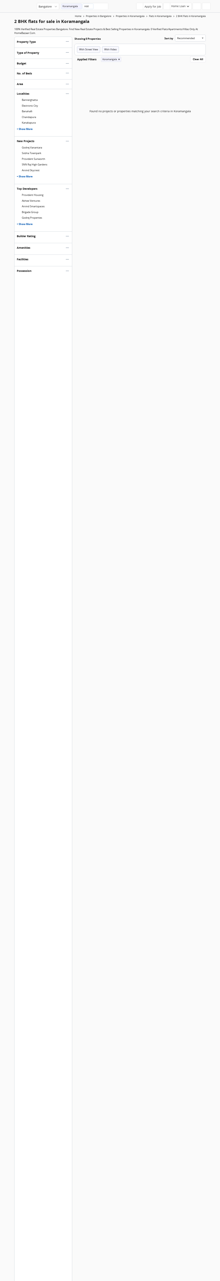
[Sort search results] (190, 39)
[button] (71, 6)
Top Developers (27, 190)
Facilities (22, 261)
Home (78, 16)
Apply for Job (153, 6)
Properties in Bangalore (98, 16)
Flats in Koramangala (160, 16)
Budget (21, 65)
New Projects (25, 143)
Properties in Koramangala (130, 16)
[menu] (213, 8)
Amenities (23, 249)
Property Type (26, 43)
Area (20, 86)
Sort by (168, 40)
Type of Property (28, 54)
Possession (24, 272)
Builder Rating (26, 238)
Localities (23, 95)
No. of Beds (24, 75)
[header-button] (177, 6)
